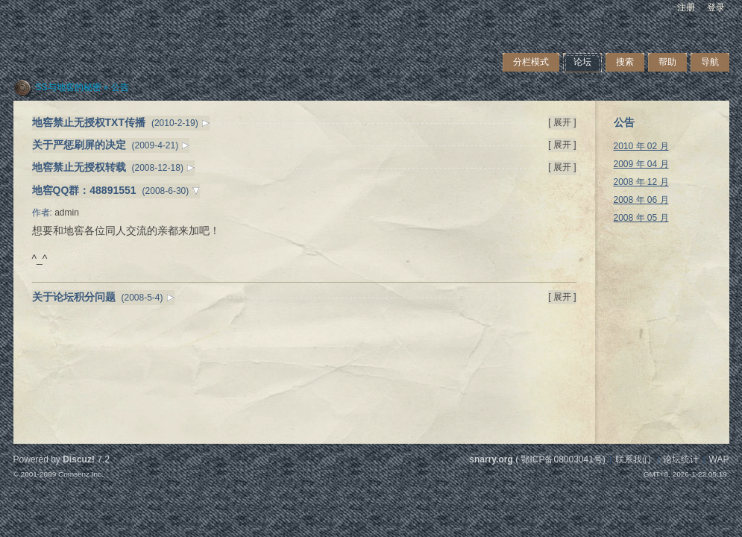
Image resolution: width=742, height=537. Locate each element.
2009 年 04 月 (641, 164)
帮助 (667, 62)
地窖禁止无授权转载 (79, 167)
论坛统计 (681, 459)
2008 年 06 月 (641, 200)
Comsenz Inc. (81, 474)
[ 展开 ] (562, 122)
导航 (710, 62)
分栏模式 (531, 62)
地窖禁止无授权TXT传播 (88, 122)
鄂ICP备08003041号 (561, 459)
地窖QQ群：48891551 (84, 190)
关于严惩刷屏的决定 (79, 145)
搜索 (625, 62)
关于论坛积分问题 (74, 297)
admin (66, 212)
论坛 (582, 62)
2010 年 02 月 (641, 146)
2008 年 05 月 (641, 218)
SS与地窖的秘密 (68, 87)
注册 (686, 7)
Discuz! (79, 459)
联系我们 (633, 459)
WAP (719, 459)
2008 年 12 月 (641, 182)
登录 (716, 7)
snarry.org (490, 459)
